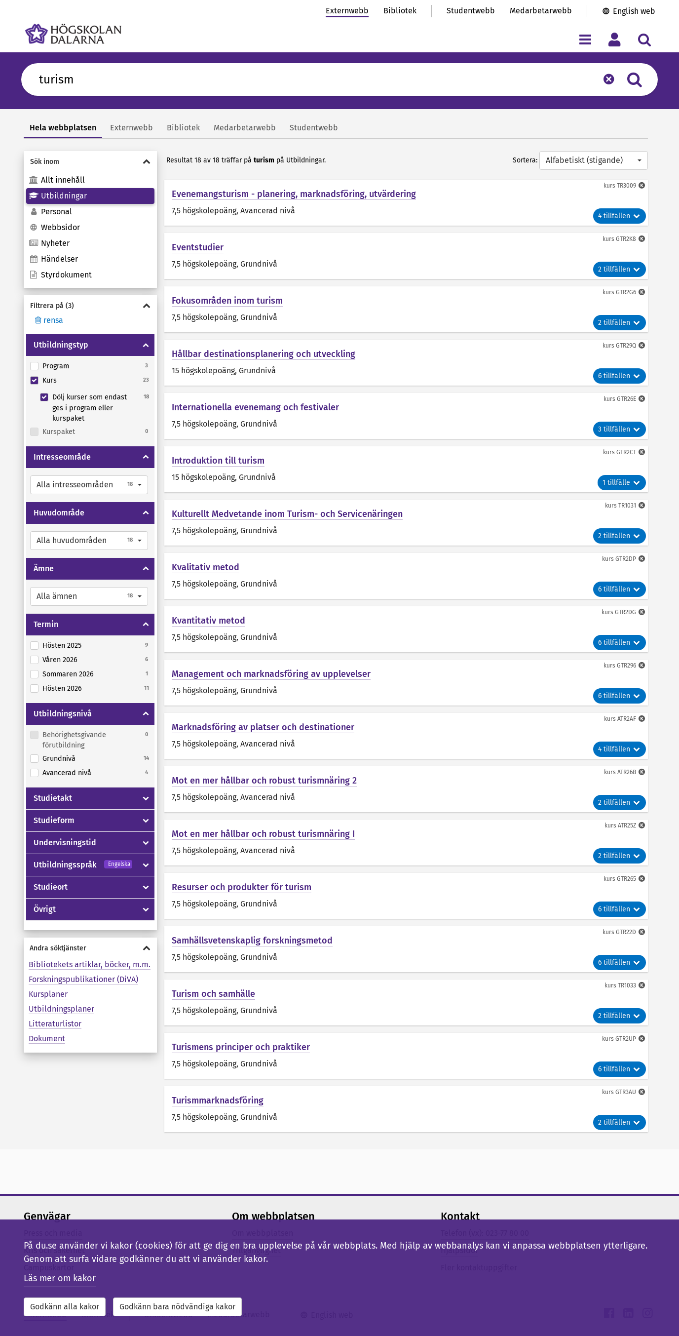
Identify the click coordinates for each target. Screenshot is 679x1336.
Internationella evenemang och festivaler (255, 407)
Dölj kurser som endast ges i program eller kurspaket (89, 408)
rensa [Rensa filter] (48, 320)
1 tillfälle (622, 482)
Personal (50, 211)
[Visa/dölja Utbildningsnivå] (145, 714)
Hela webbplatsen (63, 127)
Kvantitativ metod (208, 620)
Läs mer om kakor (60, 1278)
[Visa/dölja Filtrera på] (90, 306)
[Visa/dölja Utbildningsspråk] (145, 865)
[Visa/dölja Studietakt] (145, 798)
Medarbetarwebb (541, 10)
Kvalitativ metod (205, 567)
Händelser (53, 259)
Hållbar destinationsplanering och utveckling (263, 354)
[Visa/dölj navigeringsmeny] (585, 39)
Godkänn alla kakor (64, 1306)
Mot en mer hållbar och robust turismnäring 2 (264, 780)
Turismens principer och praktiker (241, 1047)
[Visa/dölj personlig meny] (615, 39)
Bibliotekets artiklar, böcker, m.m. (90, 964)
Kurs (49, 380)
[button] (89, 484)
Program (55, 366)
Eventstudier (198, 247)
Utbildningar (58, 195)
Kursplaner (48, 994)
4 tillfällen (619, 216)
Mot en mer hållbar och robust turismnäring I (263, 833)
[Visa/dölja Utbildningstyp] (145, 345)
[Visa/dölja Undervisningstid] (145, 843)
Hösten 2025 (61, 645)
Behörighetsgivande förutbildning (74, 740)
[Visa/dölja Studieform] (145, 820)
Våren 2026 (59, 660)
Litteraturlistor (55, 1023)
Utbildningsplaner (61, 1009)
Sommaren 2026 (68, 674)
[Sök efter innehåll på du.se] (313, 79)
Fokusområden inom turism (227, 300)
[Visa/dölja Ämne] (145, 569)
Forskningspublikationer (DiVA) (83, 979)
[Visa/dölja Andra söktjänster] (90, 948)
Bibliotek (399, 10)
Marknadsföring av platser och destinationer (263, 727)
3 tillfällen (619, 429)
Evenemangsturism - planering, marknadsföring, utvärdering (294, 194)
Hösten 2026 (62, 688)
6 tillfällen (619, 376)
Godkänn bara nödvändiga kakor (177, 1306)
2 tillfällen (619, 269)
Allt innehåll (57, 180)
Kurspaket (58, 432)
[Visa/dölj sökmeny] (644, 39)
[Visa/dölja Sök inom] (90, 161)
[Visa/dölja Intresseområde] (145, 457)
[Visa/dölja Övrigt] (145, 909)
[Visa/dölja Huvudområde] (145, 513)
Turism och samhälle (213, 993)
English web (634, 11)
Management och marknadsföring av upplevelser (271, 673)
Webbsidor (54, 227)
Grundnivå (58, 758)
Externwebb (347, 10)
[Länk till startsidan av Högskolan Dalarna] (73, 33)
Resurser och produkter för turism (241, 887)
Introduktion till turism (218, 460)
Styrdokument (60, 274)
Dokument (47, 1038)
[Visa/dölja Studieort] (145, 887)
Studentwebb (471, 10)
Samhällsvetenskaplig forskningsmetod (252, 940)
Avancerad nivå (66, 773)
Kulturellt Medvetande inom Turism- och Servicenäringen (287, 514)
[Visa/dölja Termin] (145, 624)
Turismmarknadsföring (218, 1100)
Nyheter (49, 243)
